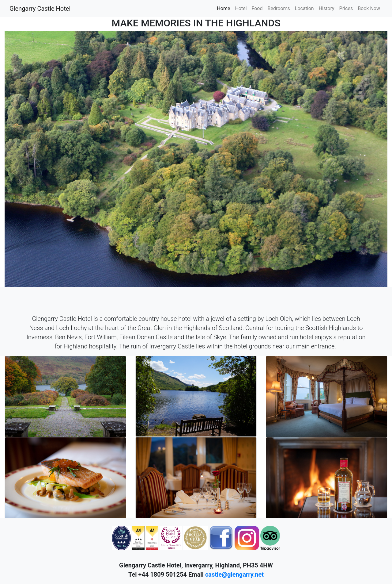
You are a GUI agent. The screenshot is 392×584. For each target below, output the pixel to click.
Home (223, 8)
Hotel (241, 8)
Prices (346, 8)
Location (304, 8)
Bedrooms (279, 8)
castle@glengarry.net (234, 574)
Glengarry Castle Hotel (39, 8)
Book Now (369, 8)
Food (257, 8)
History (326, 8)
